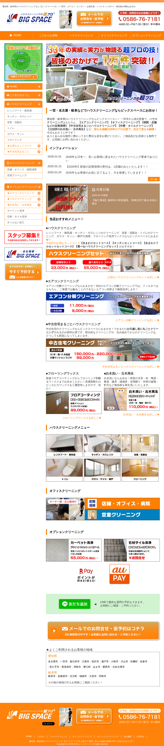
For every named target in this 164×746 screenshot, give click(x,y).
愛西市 (106, 666)
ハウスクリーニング (81, 35)
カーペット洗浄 (15, 210)
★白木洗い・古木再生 (19, 204)
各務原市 (63, 676)
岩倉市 (143, 661)
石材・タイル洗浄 (17, 216)
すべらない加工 (15, 222)
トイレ (11, 128)
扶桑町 (134, 661)
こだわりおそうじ (17, 95)
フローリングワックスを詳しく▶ (82, 418)
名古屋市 (53, 661)
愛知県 (52, 656)
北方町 (73, 676)
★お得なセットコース (19, 145)
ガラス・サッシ (15, 134)
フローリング (14, 139)
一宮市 (64, 661)
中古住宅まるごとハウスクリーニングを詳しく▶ (131, 366)
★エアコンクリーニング (20, 193)
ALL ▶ (153, 179)
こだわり (41, 736)
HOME (15, 35)
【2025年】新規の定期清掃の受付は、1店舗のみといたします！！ (107, 166)
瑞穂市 (83, 676)
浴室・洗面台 (14, 122)
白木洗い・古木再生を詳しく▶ (141, 414)
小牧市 (114, 661)
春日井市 (75, 661)
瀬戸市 (105, 661)
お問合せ (140, 736)
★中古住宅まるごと (18, 151)
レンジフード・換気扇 (19, 110)
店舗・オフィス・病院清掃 (22, 169)
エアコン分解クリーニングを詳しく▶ (137, 320)
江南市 (85, 661)
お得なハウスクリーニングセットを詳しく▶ (134, 277)
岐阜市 (51, 676)
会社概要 (128, 736)
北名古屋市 (118, 666)
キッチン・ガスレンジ (19, 116)
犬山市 (124, 661)
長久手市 (54, 666)
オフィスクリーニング (114, 35)
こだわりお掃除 (48, 35)
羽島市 (102, 676)
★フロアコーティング (19, 199)
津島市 (77, 666)
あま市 (96, 666)
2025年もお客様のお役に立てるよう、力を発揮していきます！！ (106, 172)
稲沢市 (95, 661)
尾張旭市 (66, 666)
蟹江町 (87, 666)
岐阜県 (52, 672)
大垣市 (93, 676)
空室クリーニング (17, 175)
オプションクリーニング (147, 35)
